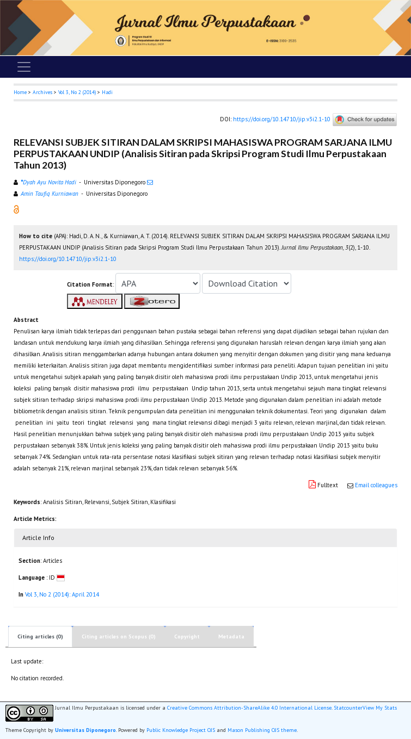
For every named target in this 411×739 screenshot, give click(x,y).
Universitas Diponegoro (85, 730)
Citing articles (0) (40, 636)
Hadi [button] (107, 92)
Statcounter (348, 707)
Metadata (231, 636)
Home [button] (20, 92)
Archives (42, 92)
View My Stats (380, 707)
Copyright (187, 636)
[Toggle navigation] (24, 67)
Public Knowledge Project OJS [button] (180, 730)
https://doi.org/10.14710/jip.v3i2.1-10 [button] (67, 259)
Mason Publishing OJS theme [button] (262, 730)
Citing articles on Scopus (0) (119, 636)
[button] (16, 209)
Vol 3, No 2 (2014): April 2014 (62, 594)
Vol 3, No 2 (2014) (77, 92)
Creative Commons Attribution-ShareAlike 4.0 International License (249, 708)
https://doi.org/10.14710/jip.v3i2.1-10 (281, 119)
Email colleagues (376, 485)
